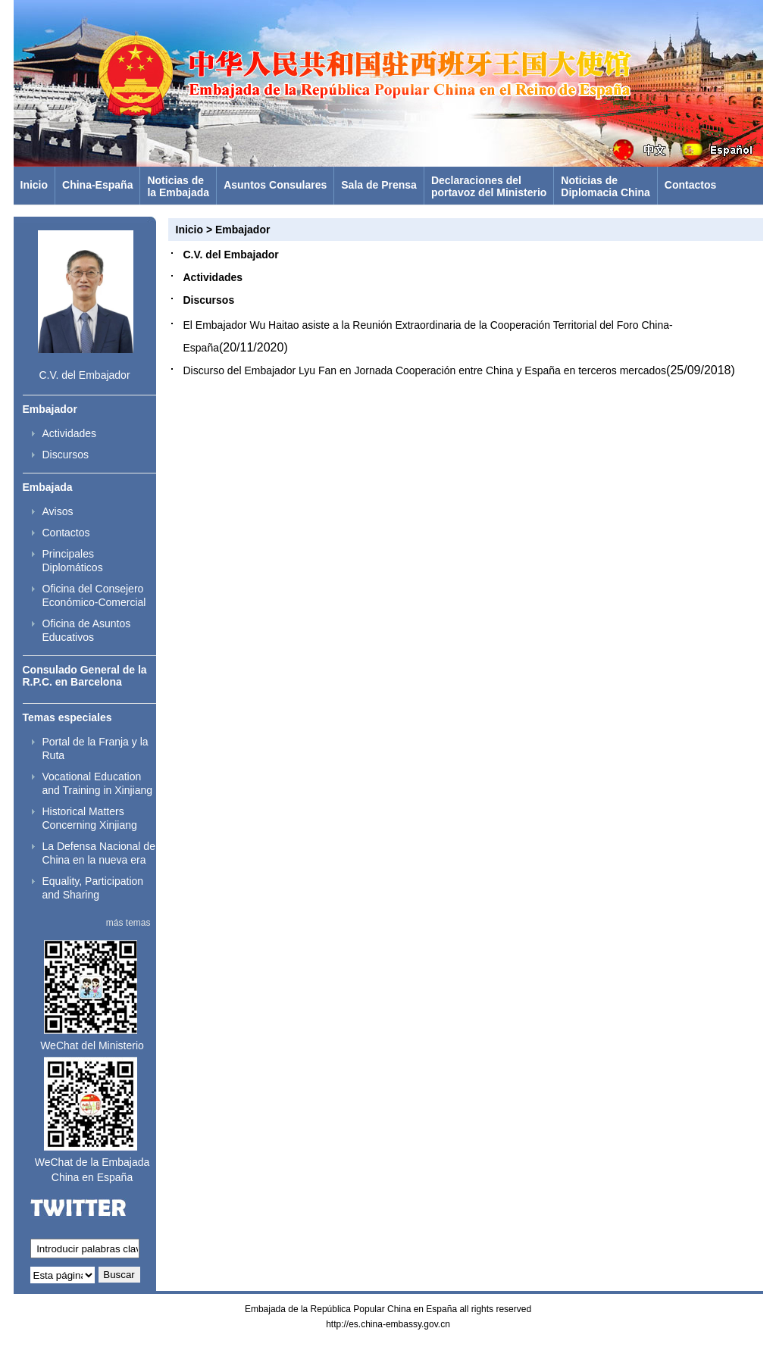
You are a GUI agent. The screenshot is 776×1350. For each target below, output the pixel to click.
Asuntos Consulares (275, 185)
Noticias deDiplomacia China (605, 186)
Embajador (50, 409)
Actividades (69, 433)
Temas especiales (67, 717)
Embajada (48, 487)
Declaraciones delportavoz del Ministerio (488, 186)
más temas (128, 922)
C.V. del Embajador (84, 375)
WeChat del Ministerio (92, 1045)
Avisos (58, 511)
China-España (97, 185)
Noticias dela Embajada (178, 186)
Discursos (65, 454)
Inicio (34, 185)
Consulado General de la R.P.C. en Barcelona (85, 676)
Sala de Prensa (379, 185)
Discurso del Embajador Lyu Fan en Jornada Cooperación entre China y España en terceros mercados (425, 370)
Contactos (690, 185)
